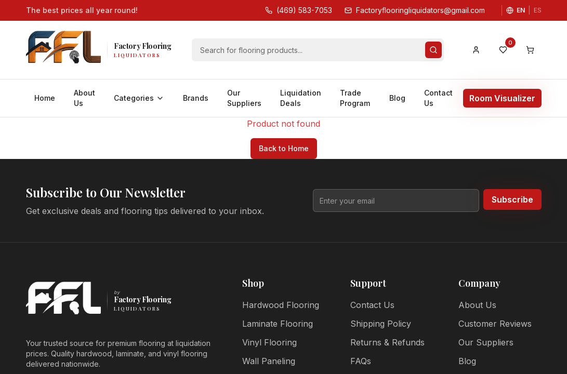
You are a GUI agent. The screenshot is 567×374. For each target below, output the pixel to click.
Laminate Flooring (277, 323)
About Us (84, 98)
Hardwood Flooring (280, 305)
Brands (195, 98)
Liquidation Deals (300, 98)
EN (521, 10)
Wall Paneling (268, 361)
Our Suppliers (244, 98)
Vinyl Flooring (269, 342)
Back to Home (284, 148)
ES (538, 10)
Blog (397, 98)
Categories (139, 98)
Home (44, 98)
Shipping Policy (380, 323)
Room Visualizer (502, 98)
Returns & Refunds (387, 342)
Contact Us (438, 98)
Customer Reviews (495, 323)
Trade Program (355, 98)
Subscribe (512, 199)
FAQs (360, 361)
